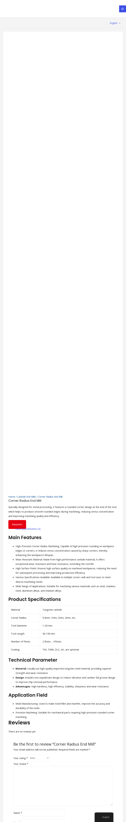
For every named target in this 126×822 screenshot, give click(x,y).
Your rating (20, 476)
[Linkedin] (91, 777)
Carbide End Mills (26, 215)
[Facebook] (67, 777)
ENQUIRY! (17, 243)
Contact (57, 727)
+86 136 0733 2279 (15, 726)
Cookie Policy (90, 788)
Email (17, 540)
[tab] (22, 248)
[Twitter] (75, 777)
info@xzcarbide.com (16, 733)
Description (22, 247)
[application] (118, 23)
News (56, 722)
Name (17, 531)
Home (11, 215)
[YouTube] (83, 777)
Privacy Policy (90, 783)
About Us (58, 713)
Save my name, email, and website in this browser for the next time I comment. (59, 548)
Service (57, 718)
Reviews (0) (34, 247)
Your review (20, 482)
